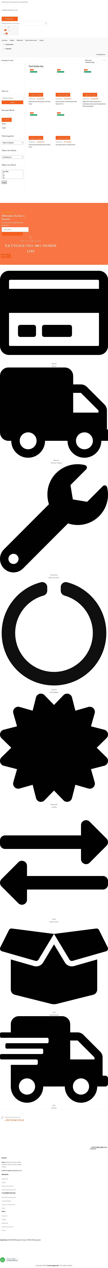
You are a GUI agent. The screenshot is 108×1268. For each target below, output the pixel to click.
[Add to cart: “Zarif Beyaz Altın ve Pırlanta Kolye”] (63, 139)
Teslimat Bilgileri (6, 1202)
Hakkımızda (5, 1180)
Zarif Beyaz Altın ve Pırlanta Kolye (66, 147)
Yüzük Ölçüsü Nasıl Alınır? (9, 1191)
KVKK (3, 1209)
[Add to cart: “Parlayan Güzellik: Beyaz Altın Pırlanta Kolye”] (36, 139)
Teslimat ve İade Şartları (8, 1206)
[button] (91, 62)
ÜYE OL (5, 257)
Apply (4, 182)
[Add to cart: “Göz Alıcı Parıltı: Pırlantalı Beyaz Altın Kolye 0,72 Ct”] (63, 95)
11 (12, 177)
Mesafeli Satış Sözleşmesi (9, 1198)
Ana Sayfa (4, 1217)
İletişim (4, 1183)
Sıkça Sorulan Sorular (8, 1187)
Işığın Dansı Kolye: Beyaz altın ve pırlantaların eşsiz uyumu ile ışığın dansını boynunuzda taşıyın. (93, 104)
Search (12, 102)
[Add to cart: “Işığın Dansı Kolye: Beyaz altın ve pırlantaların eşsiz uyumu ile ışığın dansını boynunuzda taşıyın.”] (90, 95)
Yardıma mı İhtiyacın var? (12, 1118)
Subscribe (15, 234)
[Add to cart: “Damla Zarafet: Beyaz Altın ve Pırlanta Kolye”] (36, 95)
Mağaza (4, 1220)
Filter (6, 120)
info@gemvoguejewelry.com (14, 1171)
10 (12, 175)
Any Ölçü (12, 171)
